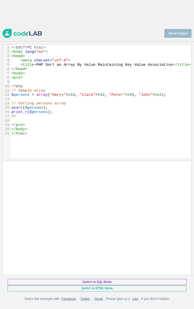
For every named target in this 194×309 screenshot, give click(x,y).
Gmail (98, 299)
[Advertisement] (94, 14)
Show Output (177, 33)
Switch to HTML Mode (97, 288)
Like (135, 299)
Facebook (69, 299)
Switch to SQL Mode (97, 282)
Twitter (85, 299)
